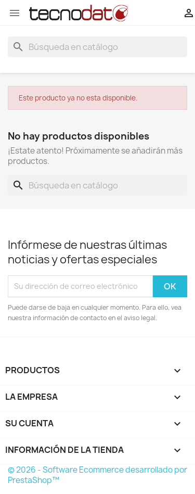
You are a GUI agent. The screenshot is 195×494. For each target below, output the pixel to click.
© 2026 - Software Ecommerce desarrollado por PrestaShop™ (97, 475)
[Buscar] (97, 46)
